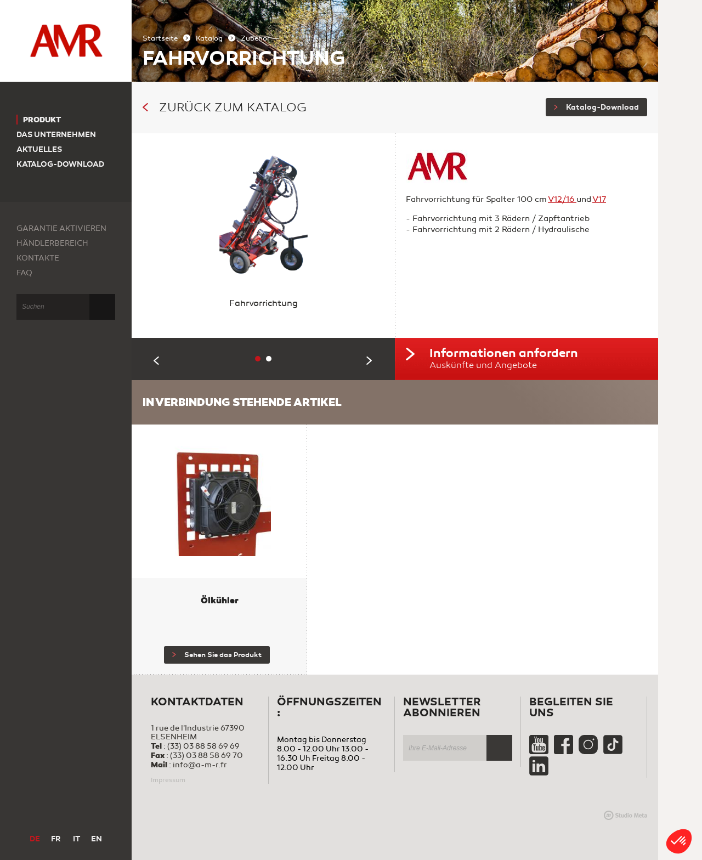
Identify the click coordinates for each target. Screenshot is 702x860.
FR (55, 839)
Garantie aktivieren (61, 228)
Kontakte (37, 258)
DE (35, 839)
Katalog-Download (596, 107)
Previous (157, 361)
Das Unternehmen (56, 134)
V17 (599, 199)
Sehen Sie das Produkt (217, 654)
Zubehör (255, 38)
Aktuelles (39, 149)
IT (76, 839)
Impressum (168, 780)
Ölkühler (220, 600)
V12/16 (562, 199)
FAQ (24, 273)
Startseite (160, 38)
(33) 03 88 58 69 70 (206, 755)
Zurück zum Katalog (225, 107)
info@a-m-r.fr (200, 765)
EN (96, 839)
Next (369, 361)
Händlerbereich (52, 243)
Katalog (209, 38)
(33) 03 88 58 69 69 (203, 746)
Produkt (42, 120)
